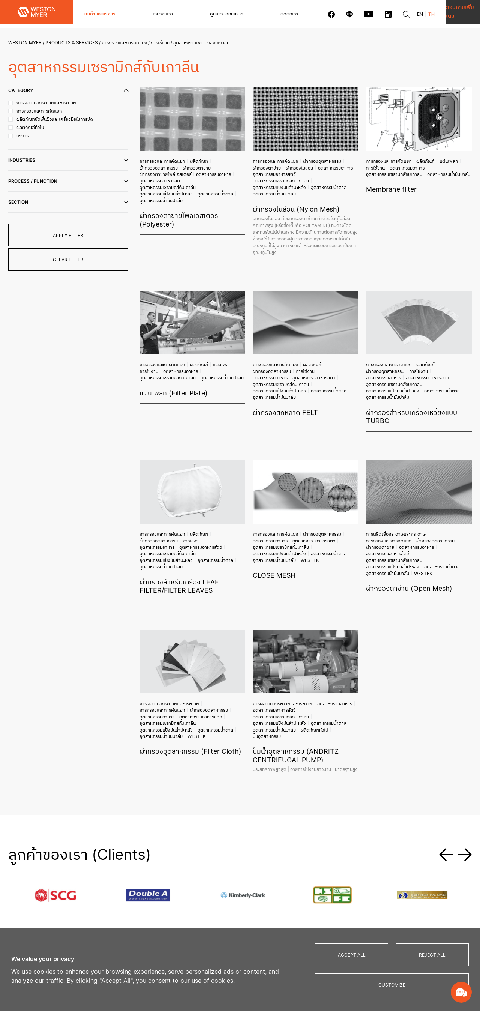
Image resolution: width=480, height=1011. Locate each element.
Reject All (432, 955)
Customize (391, 985)
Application (283, 860)
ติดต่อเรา (250, 14)
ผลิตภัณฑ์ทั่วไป (307, 634)
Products (224, 860)
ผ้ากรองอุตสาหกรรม (221, 160)
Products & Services (74, 42)
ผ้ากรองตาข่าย (154, 165)
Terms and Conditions (408, 919)
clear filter (71, 260)
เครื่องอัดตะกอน (225, 908)
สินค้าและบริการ (100, 14)
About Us (223, 844)
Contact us (353, 844)
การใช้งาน (163, 42)
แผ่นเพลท (435, 160)
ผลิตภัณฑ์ (192, 160)
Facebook (392, 874)
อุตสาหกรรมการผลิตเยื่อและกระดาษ (299, 915)
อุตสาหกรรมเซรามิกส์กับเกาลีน (166, 176)
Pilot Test (350, 881)
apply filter (71, 235)
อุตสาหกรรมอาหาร (157, 171)
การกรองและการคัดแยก (127, 42)
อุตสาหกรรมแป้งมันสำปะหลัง (217, 176)
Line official (395, 881)
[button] (445, 747)
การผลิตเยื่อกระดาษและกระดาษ (389, 478)
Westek (338, 495)
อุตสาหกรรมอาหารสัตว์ (195, 171)
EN (381, 14)
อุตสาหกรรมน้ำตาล (157, 182)
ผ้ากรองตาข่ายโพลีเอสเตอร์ (192, 165)
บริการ (142, 893)
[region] (240, 969)
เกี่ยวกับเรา (150, 14)
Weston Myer (28, 42)
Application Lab (356, 874)
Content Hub (284, 844)
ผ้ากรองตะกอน (224, 881)
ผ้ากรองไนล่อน (293, 165)
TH (392, 14)
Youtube (391, 888)
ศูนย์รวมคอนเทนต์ (201, 14)
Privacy (389, 913)
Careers (392, 844)
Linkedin (390, 895)
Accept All (352, 955)
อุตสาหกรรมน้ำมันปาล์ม (196, 182)
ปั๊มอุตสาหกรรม (335, 634)
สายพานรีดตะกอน (227, 922)
